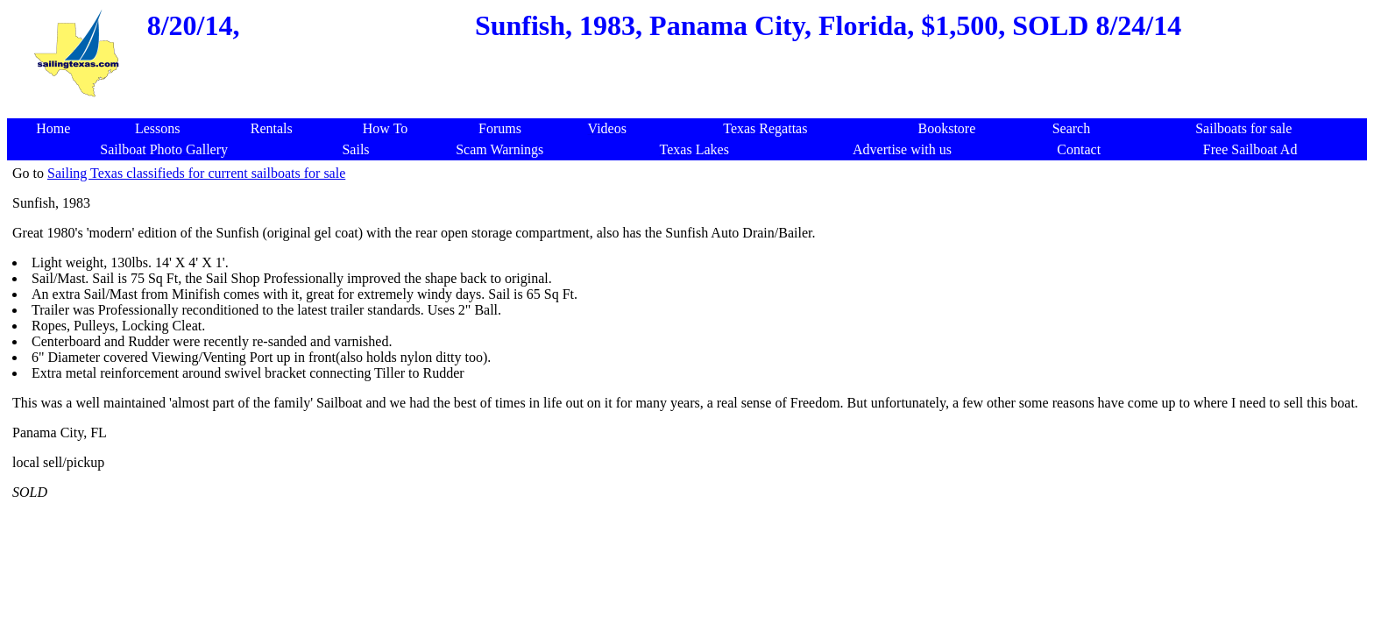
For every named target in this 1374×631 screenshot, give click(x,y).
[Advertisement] (690, 109)
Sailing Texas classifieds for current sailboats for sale (196, 173)
